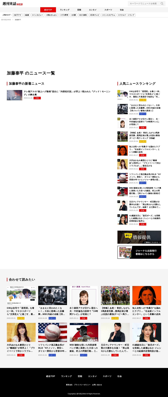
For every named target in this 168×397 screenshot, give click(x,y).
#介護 (74, 15)
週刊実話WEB (6, 19)
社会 (123, 10)
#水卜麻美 (83, 15)
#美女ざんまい (51, 15)
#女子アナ (17, 15)
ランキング (64, 10)
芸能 (79, 10)
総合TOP (47, 10)
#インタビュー (37, 15)
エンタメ (93, 10)
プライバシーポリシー (82, 385)
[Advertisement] (84, 51)
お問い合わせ (97, 385)
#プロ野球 (64, 15)
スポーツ (109, 10)
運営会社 (69, 385)
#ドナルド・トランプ (126, 15)
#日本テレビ (94, 15)
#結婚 (27, 15)
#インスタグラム (109, 15)
